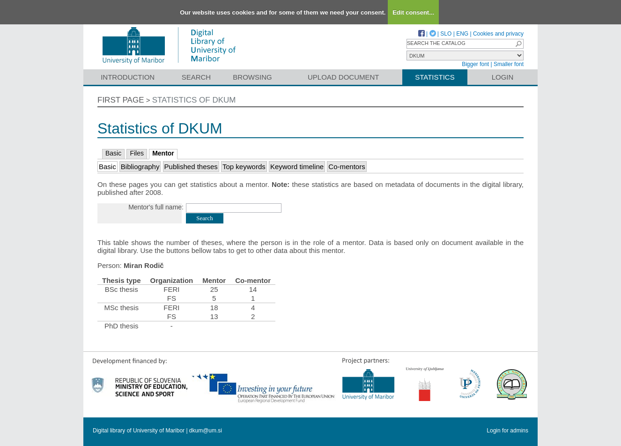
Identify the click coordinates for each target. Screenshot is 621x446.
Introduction (128, 77)
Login (503, 77)
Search (196, 77)
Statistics (434, 77)
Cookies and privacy (498, 33)
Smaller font (509, 64)
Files (137, 153)
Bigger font (475, 64)
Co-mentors (346, 167)
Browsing (252, 77)
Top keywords (244, 167)
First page (120, 100)
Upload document (343, 77)
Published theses (191, 167)
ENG (462, 33)
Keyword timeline (297, 167)
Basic (113, 153)
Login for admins (507, 430)
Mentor (163, 153)
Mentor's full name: (156, 207)
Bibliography (140, 167)
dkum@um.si (205, 430)
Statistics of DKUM (194, 100)
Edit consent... (413, 12)
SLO (445, 33)
